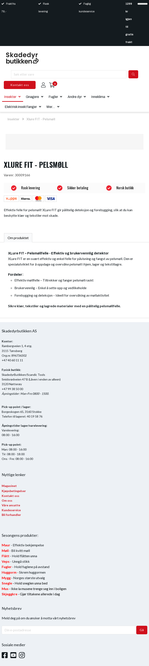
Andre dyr (75, 97)
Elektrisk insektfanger (21, 107)
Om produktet (18, 238)
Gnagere (32, 97)
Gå (142, 630)
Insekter (10, 97)
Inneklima (98, 97)
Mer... (50, 107)
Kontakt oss (19, 85)
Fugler (53, 97)
